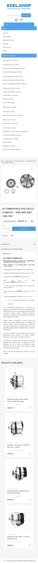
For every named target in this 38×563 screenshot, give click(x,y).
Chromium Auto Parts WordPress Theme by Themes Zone (21, 560)
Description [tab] (5, 244)
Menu (7, 24)
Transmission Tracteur (10, 60)
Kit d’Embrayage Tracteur (11, 65)
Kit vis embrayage (9, 102)
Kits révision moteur (9, 128)
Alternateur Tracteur (9, 107)
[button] (32, 169)
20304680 (13, 282)
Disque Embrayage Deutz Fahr (13, 76)
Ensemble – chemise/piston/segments (15, 131)
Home (2, 161)
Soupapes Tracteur (9, 146)
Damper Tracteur (8, 99)
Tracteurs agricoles (9, 161)
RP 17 (14, 296)
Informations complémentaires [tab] (12, 249)
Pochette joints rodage (10, 139)
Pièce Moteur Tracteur (10, 123)
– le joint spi (10, 304)
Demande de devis (9, 40)
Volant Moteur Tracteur (10, 95)
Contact (5, 44)
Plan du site (7, 47)
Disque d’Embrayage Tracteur (12, 72)
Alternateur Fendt (9, 112)
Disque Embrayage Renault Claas (14, 80)
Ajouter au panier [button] (30, 408)
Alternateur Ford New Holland (13, 115)
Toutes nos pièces (9, 55)
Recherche (26, 15)
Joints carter (7, 142)
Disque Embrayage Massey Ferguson (15, 84)
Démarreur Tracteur (9, 120)
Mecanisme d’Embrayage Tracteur (14, 68)
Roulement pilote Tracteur (11, 88)
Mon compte (7, 36)
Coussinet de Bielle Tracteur (12, 135)
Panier (5, 51)
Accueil (5, 33)
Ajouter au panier (24, 228)
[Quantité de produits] (6, 229)
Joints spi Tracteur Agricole (12, 92)
